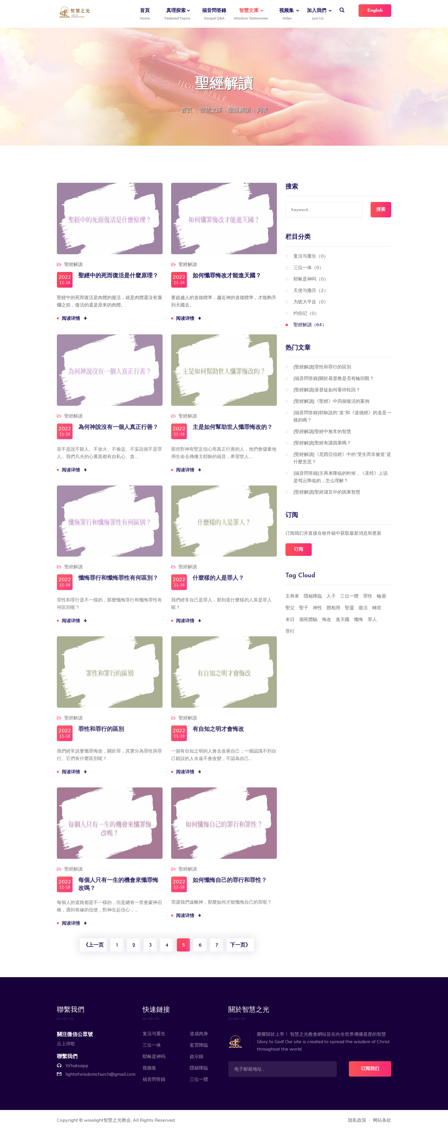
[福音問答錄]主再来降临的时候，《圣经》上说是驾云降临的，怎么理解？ (340, 476)
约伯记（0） (306, 313)
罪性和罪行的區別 (101, 734)
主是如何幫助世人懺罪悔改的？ (233, 431)
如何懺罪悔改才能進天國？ (227, 277)
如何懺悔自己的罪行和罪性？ (230, 884)
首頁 (145, 14)
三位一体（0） (308, 267)
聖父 (290, 607)
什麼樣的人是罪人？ (218, 583)
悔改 (326, 619)
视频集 (286, 14)
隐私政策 (357, 1120)
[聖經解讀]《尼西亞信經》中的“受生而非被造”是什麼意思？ (342, 457)
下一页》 (240, 945)
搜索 (380, 209)
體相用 (333, 607)
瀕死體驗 (308, 619)
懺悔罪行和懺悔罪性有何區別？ (118, 583)
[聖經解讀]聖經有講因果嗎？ (322, 443)
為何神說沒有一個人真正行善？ (118, 431)
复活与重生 (154, 1033)
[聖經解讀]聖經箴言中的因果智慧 (326, 492)
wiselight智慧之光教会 (107, 1120)
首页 (186, 109)
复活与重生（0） (310, 256)
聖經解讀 (239, 109)
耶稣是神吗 (154, 1056)
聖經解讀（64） (310, 324)
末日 (290, 619)
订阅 (298, 549)
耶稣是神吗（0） (310, 279)
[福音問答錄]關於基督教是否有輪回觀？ (333, 378)
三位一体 (152, 1045)
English (375, 10)
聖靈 (349, 607)
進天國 (342, 619)
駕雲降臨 (199, 1045)
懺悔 (358, 619)
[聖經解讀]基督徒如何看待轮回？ (326, 389)
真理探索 (177, 14)
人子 (331, 596)
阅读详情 (75, 319)
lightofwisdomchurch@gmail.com (100, 1074)
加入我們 (316, 14)
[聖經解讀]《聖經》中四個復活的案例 (331, 401)
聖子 (303, 607)
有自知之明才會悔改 (218, 734)
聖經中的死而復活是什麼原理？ (118, 277)
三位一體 (349, 596)
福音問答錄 (214, 14)
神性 (317, 607)
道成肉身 (199, 1033)
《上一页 (93, 945)
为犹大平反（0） (310, 301)
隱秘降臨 (313, 596)
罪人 (372, 619)
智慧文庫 (250, 14)
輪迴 (381, 596)
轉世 (376, 607)
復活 (363, 607)
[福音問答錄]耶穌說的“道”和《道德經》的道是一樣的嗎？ (342, 416)
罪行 (290, 631)
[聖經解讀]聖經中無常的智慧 (322, 431)
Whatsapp (76, 1065)
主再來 (292, 596)
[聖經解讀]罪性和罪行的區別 (322, 367)
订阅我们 (370, 1069)
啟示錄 (196, 1056)
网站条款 (382, 1120)
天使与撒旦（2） (310, 290)
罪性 (367, 596)
